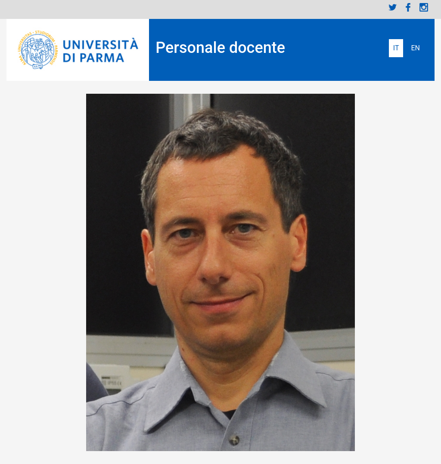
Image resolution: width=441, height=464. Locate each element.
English (415, 48)
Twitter (392, 7)
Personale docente (220, 48)
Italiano (396, 48)
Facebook (408, 7)
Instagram (423, 7)
